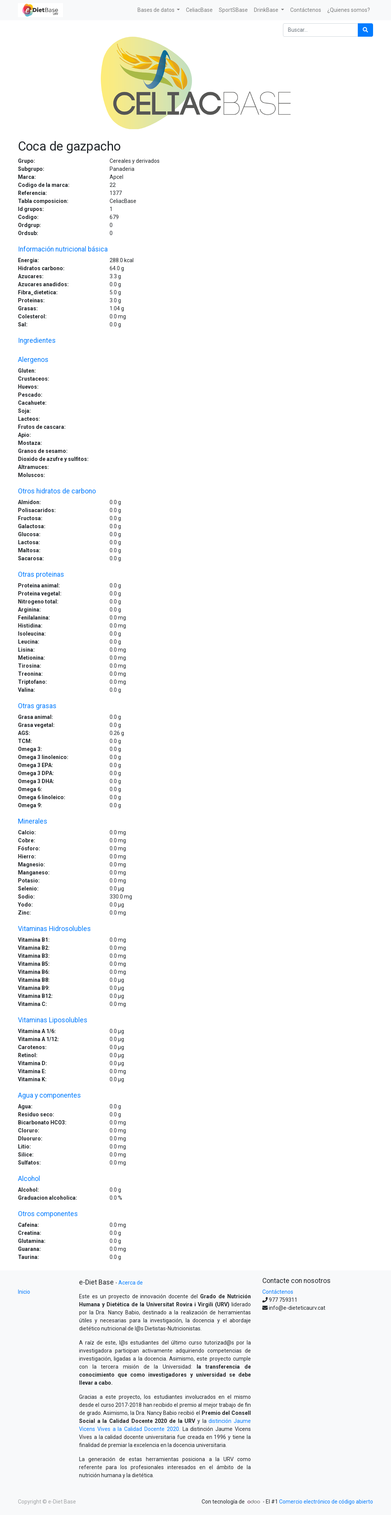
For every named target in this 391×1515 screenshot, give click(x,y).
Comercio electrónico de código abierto (326, 1502)
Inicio (24, 1292)
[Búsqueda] (365, 30)
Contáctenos (277, 1292)
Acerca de (130, 1283)
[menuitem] (199, 10)
